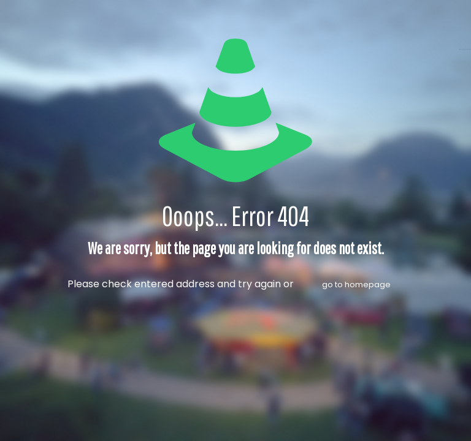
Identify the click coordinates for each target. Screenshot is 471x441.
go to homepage (356, 284)
